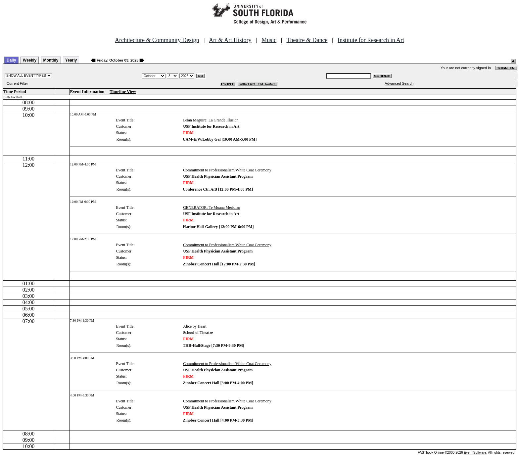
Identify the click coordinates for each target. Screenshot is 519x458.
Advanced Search (399, 83)
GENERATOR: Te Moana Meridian (211, 207)
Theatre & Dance (306, 40)
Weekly (29, 60)
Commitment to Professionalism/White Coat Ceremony (227, 170)
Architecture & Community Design (157, 40)
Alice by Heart (195, 326)
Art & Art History (230, 40)
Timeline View (123, 91)
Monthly (51, 60)
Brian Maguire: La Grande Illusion (210, 120)
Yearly (71, 60)
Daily (11, 60)
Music (268, 40)
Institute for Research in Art (371, 40)
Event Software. (475, 452)
